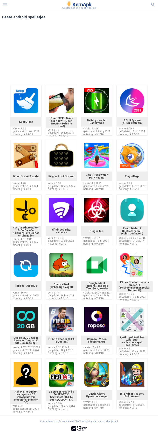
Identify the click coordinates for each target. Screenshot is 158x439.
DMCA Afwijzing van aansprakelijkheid (96, 421)
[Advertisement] (79, 54)
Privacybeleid (66, 421)
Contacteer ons (49, 421)
